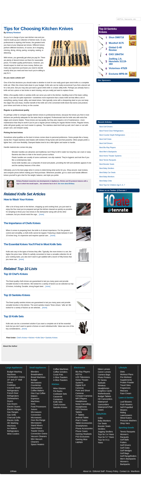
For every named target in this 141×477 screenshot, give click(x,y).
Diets (122, 372)
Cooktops (11, 385)
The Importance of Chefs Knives (22, 223)
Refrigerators (13, 431)
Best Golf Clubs (105, 139)
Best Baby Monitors (106, 177)
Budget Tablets (104, 396)
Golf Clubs (124, 448)
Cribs (100, 418)
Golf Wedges (126, 450)
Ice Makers (12, 428)
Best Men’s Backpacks (108, 152)
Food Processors (38, 406)
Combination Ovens (16, 377)
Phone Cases (82, 431)
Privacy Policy (112, 471)
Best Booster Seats (106, 164)
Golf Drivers (125, 445)
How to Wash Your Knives (18, 199)
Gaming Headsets (84, 434)
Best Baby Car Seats (107, 172)
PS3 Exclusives (82, 436)
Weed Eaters (126, 418)
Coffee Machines (60, 369)
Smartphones (81, 426)
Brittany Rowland (13, 33)
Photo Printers (104, 377)
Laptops (79, 442)
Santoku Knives (51, 338)
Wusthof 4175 (116, 43)
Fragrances (125, 388)
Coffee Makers (37, 390)
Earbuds (101, 383)
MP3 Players (81, 398)
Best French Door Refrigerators (111, 131)
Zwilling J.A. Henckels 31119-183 (118, 61)
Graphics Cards (105, 391)
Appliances (36, 20)
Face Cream (125, 393)
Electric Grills (13, 420)
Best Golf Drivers (106, 127)
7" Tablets (80, 415)
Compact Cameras (84, 396)
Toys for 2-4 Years (106, 434)
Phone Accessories (84, 428)
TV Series (102, 380)
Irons (33, 404)
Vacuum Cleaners (39, 436)
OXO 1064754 (116, 54)
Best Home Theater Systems (110, 156)
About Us (87, 471)
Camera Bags (104, 374)
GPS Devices (81, 409)
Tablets (79, 412)
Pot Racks (57, 391)
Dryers (10, 401)
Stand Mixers (37, 425)
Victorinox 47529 (118, 68)
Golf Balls (124, 440)
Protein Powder (127, 382)
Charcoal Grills (13, 417)
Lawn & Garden (50, 20)
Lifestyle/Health (74, 20)
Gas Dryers (12, 404)
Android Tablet (82, 417)
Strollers (101, 429)
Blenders (35, 372)
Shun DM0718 (116, 37)
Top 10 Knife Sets (14, 316)
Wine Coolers (13, 434)
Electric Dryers (13, 406)
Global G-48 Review (115, 48)
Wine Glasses (59, 388)
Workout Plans (126, 374)
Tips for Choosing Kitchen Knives (38, 28)
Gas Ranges (12, 412)
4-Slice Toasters (60, 380)
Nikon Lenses (104, 369)
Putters (123, 442)
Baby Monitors (104, 421)
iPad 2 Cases (81, 420)
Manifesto (135, 471)
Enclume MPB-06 (118, 74)
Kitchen (25, 20)
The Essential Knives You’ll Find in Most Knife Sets (32, 244)
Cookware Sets (60, 394)
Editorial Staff (99, 471)
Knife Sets (40, 338)
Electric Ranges (14, 409)
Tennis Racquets (127, 431)
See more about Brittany (66, 183)
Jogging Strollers (105, 431)
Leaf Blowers (126, 402)
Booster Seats (104, 426)
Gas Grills (11, 415)
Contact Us (124, 471)
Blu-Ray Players (83, 372)
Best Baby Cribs (105, 181)
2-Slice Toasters (60, 377)
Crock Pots (58, 374)
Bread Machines (38, 377)
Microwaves (36, 412)
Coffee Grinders (60, 372)
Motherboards (104, 393)
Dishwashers (13, 398)
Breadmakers (37, 374)
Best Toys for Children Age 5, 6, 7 (112, 185)
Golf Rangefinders (128, 456)
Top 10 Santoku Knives (17, 295)
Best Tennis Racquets (107, 160)
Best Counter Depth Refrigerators (112, 135)
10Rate (4, 20)
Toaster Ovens (37, 431)
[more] (41, 214)
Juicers (34, 409)
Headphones (81, 401)
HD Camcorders (105, 399)
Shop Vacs (125, 423)
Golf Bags (124, 453)
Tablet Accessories (84, 423)
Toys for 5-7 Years (106, 437)
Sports (62, 20)
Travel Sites (125, 385)
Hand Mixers (36, 428)
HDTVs (79, 374)
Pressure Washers (128, 420)
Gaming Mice (81, 439)
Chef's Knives (22, 338)
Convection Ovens (39, 433)
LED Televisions (83, 377)
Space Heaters (37, 444)
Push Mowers (126, 404)
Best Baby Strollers (106, 168)
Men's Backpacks (128, 459)
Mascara (124, 391)
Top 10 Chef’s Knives (16, 273)
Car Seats (102, 423)
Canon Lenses (104, 372)
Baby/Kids (87, 20)
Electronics (15, 20)
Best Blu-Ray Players (107, 148)
